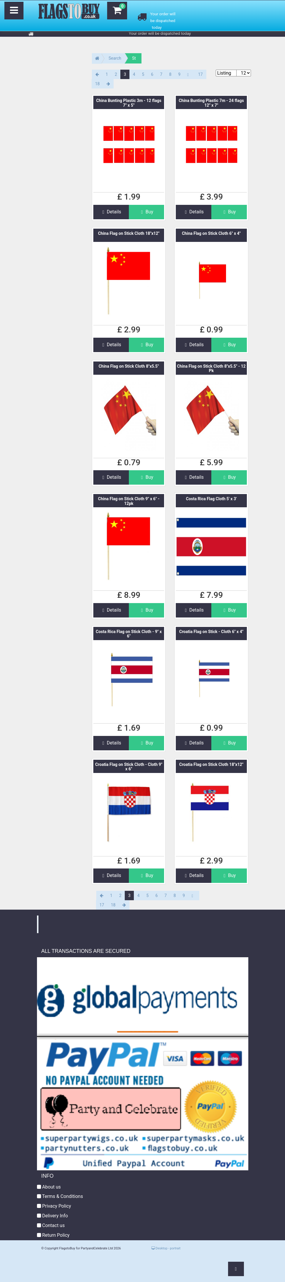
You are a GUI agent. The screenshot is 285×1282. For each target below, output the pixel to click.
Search (115, 58)
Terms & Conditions (60, 1196)
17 (200, 74)
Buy (146, 212)
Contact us (51, 1225)
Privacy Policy (54, 1206)
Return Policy (53, 1235)
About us (49, 1187)
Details (111, 212)
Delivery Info (52, 1216)
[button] (236, 1269)
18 (97, 83)
